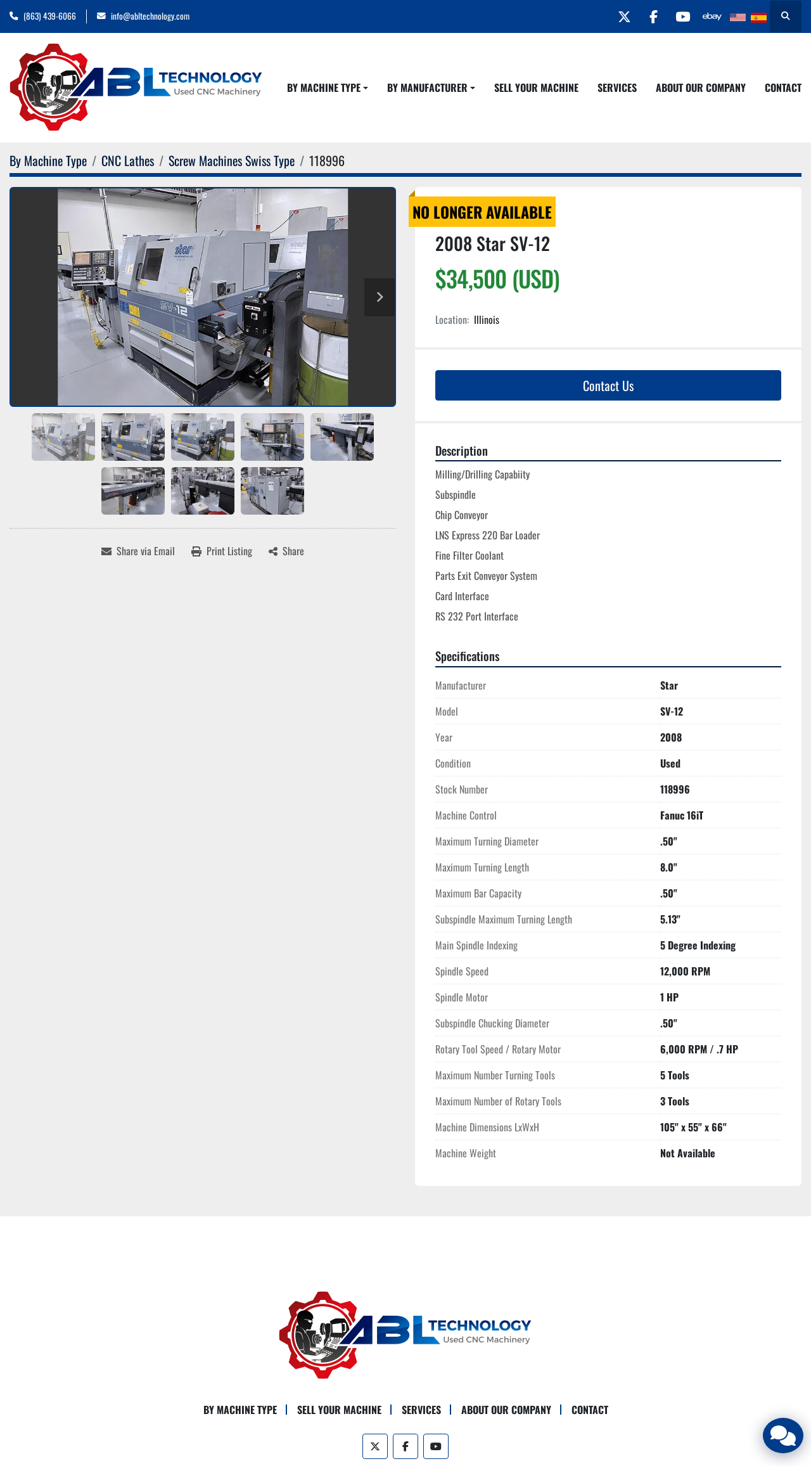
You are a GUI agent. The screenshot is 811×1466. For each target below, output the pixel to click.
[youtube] (678, 16)
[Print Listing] (221, 551)
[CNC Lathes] (127, 160)
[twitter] (614, 16)
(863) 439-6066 (49, 16)
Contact (783, 87)
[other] (711, 16)
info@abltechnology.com (150, 16)
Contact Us (608, 385)
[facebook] (646, 16)
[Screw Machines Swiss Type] (232, 160)
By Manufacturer (427, 87)
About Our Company (701, 87)
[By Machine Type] (48, 160)
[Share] (286, 551)
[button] (327, 87)
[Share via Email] (138, 551)
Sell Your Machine (536, 87)
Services (617, 87)
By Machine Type (324, 87)
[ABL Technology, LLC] (405, 1334)
